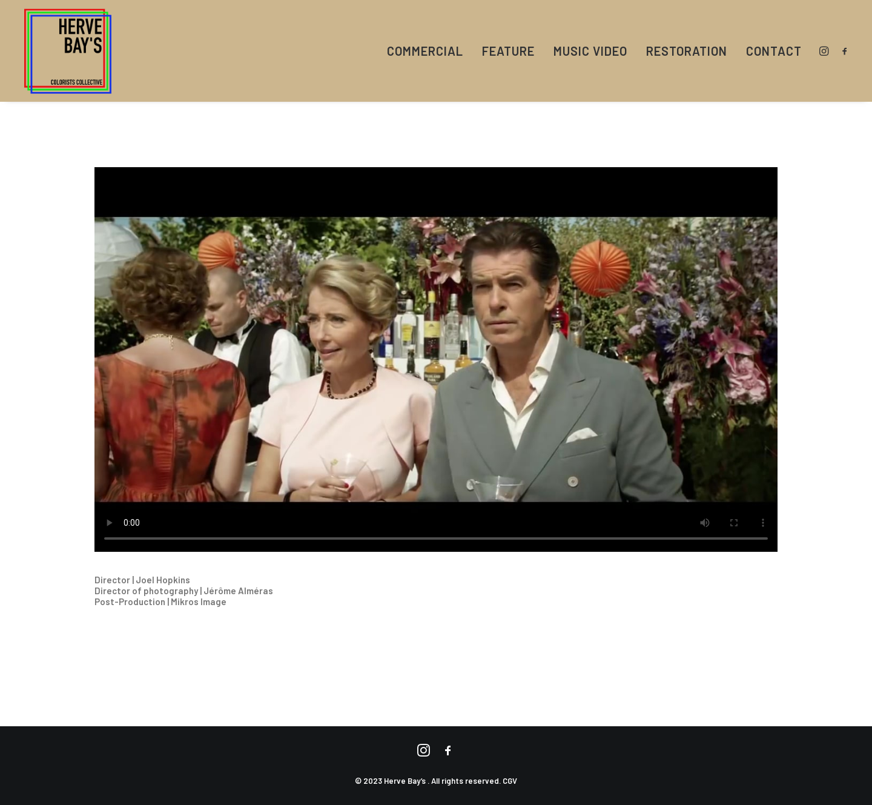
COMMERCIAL (425, 51)
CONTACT (774, 51)
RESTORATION (686, 51)
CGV (510, 781)
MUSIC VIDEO (590, 51)
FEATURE (508, 51)
